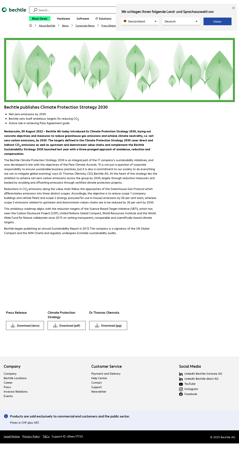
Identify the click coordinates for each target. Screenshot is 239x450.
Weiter (217, 21)
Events (8, 396)
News (65, 25)
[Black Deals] (39, 18)
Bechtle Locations (15, 378)
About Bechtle (47, 25)
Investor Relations (16, 392)
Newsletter (98, 392)
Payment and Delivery (106, 374)
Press (7, 387)
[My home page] (30, 25)
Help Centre (99, 378)
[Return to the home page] (14, 18)
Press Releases (110, 25)
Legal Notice (12, 437)
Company (12, 367)
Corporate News (85, 25)
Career (8, 383)
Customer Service (106, 367)
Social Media (190, 367)
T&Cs (46, 437)
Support (96, 387)
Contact (96, 383)
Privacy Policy (31, 437)
